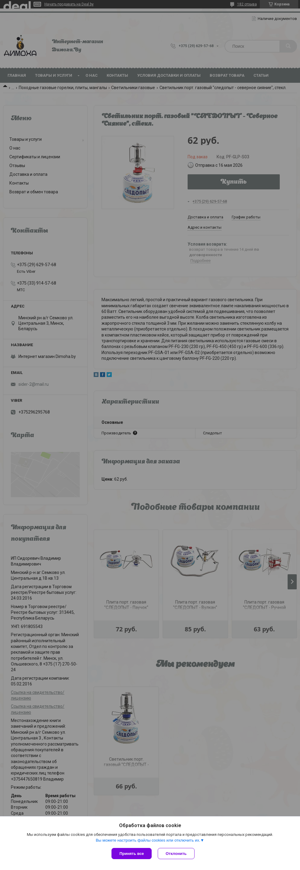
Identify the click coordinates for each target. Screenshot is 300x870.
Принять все (131, 853)
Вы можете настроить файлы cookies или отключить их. (148, 840)
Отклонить (176, 853)
